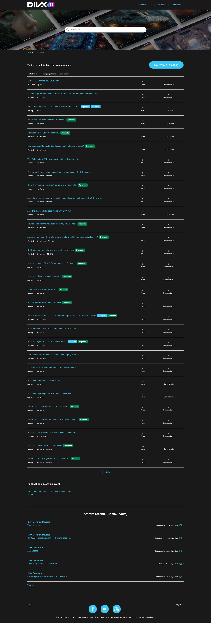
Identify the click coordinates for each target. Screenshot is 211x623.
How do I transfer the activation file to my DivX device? (51, 224)
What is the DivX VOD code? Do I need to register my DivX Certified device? (61, 315)
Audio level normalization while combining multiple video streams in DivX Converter (64, 198)
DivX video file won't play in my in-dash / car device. (50, 250)
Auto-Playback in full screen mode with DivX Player (50, 211)
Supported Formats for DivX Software (44, 302)
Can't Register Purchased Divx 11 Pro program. (47, 576)
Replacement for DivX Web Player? (43, 133)
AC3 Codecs (32, 551)
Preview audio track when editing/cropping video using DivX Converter (58, 172)
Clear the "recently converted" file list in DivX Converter (52, 185)
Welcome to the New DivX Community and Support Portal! (53, 106)
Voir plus (31, 585)
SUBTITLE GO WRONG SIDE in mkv (44, 81)
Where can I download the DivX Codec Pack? (47, 406)
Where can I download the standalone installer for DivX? (52, 419)
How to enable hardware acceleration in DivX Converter (52, 328)
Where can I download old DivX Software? (46, 120)
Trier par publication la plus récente (57, 74)
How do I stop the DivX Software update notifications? (51, 263)
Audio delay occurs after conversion (42, 564)
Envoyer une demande (159, 5)
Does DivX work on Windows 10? (42, 289)
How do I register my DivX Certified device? (46, 341)
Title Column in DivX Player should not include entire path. (53, 159)
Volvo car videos (34, 525)
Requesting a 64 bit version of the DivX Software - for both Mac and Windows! (62, 93)
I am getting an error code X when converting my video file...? (54, 355)
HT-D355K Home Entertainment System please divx (49, 538)
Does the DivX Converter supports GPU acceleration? (51, 367)
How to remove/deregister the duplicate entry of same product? (55, 146)
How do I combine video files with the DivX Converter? (51, 432)
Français (179, 604)
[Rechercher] (105, 29)
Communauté (140, 5)
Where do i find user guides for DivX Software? (48, 458)
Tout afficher (33, 74)
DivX (29, 52)
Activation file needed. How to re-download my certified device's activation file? (62, 237)
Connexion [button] (176, 5)
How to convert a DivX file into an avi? (44, 380)
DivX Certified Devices (38, 522)
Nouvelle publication (166, 64)
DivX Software (34, 573)
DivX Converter (35, 548)
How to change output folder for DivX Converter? (49, 393)
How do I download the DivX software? (44, 445)
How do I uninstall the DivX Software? (44, 276)
